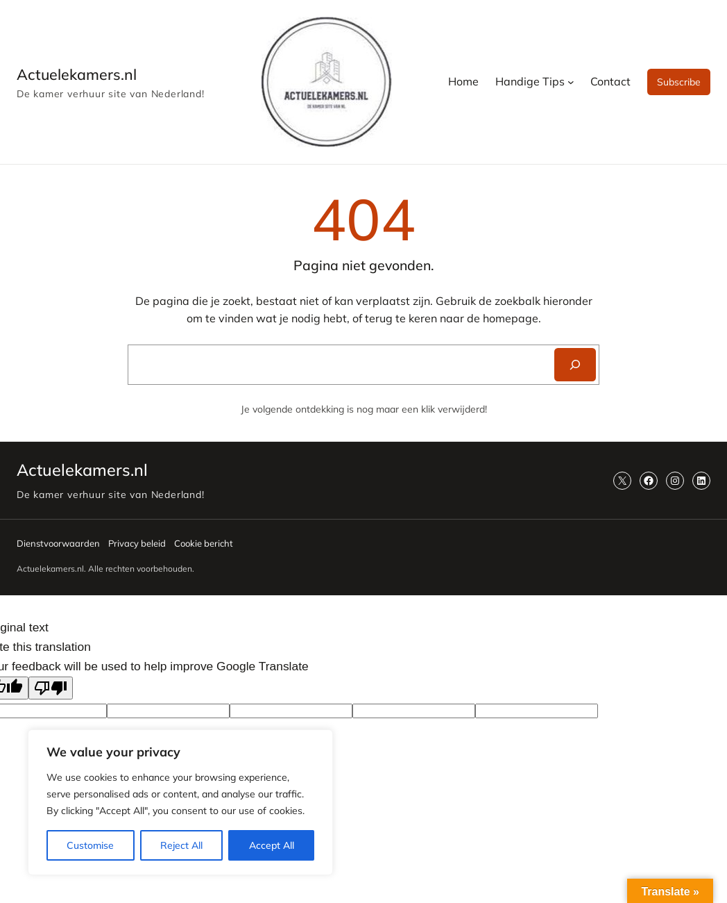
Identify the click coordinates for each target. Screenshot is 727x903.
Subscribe (679, 82)
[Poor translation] (50, 688)
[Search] (575, 364)
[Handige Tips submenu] (570, 81)
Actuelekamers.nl (77, 74)
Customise (90, 845)
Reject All (181, 845)
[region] (180, 802)
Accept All (271, 845)
